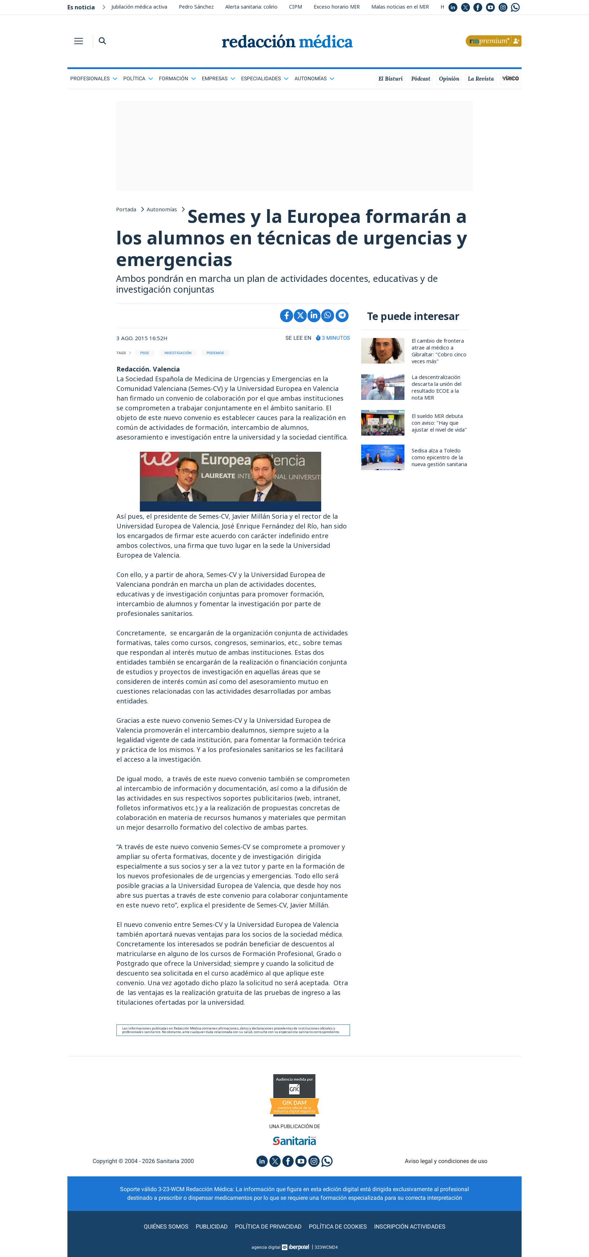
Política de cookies (338, 1226)
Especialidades (265, 78)
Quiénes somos (166, 1226)
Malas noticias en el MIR (400, 6)
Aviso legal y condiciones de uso (446, 1161)
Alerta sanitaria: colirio (251, 6)
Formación (177, 78)
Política (138, 78)
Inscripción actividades (410, 1226)
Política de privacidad (268, 1226)
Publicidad (212, 1226)
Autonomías (314, 78)
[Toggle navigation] (78, 41)
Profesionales (94, 78)
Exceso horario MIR (337, 6)
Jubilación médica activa (139, 6)
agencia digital (266, 1247)
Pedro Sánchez (196, 6)
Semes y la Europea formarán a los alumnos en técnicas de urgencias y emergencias (291, 237)
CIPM (295, 6)
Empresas (218, 78)
